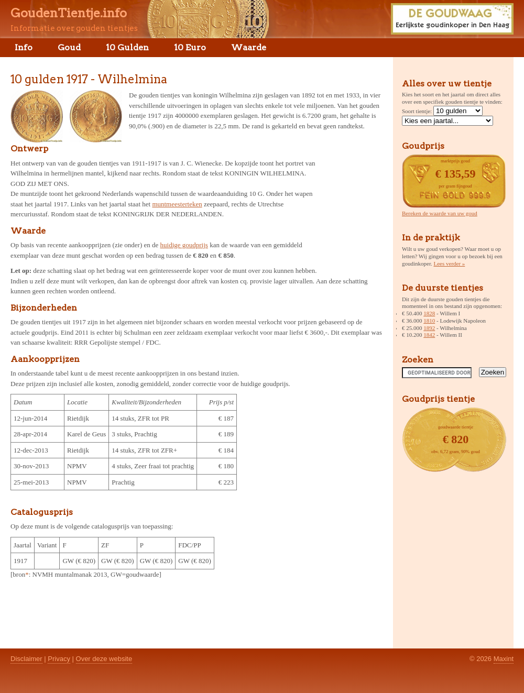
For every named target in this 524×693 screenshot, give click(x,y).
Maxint (504, 659)
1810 (429, 320)
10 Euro (190, 47)
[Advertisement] (350, 206)
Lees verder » (449, 263)
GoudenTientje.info (68, 13)
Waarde (248, 47)
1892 (429, 328)
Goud (69, 47)
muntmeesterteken (177, 204)
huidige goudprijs (184, 245)
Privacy (59, 659)
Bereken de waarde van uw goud (439, 213)
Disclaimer (26, 659)
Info (23, 47)
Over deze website (104, 659)
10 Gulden (127, 47)
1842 (429, 335)
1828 (429, 313)
